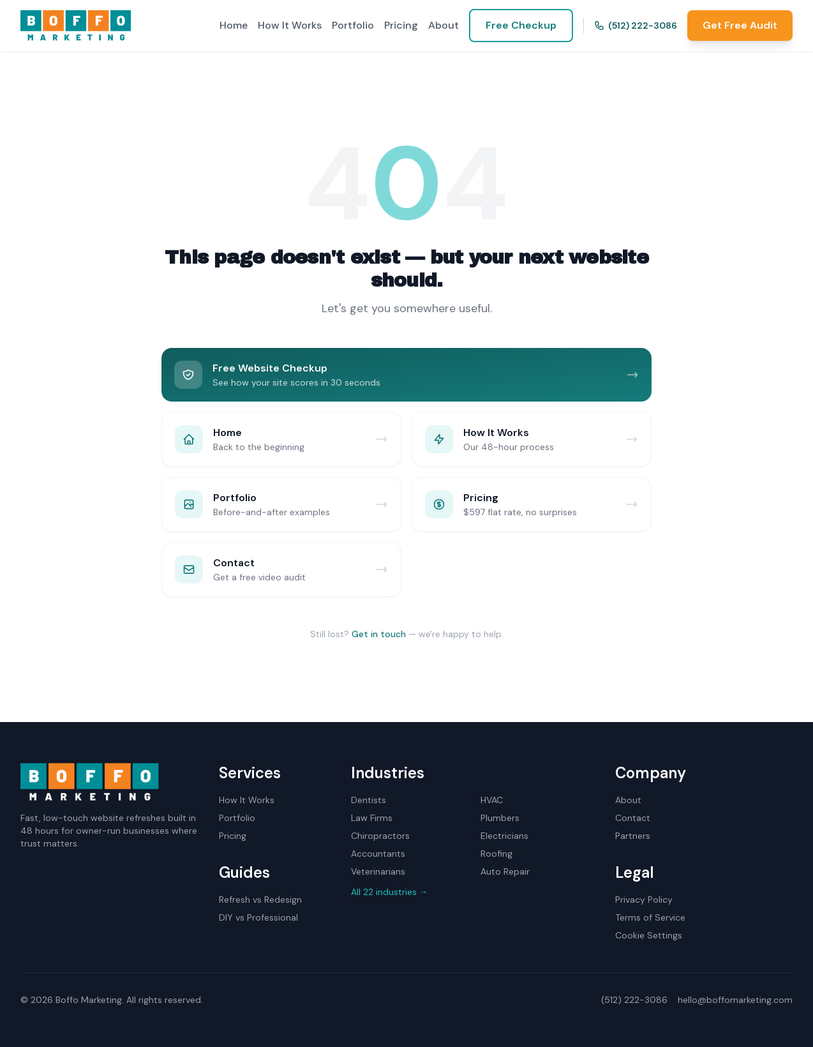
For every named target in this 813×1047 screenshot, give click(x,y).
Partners (632, 835)
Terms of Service (650, 917)
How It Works (290, 25)
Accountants (378, 853)
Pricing (401, 25)
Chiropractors (380, 835)
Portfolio (353, 25)
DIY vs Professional (258, 917)
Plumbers (500, 818)
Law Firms (371, 818)
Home (234, 25)
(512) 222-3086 (635, 25)
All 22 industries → (389, 892)
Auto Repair (505, 871)
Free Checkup (521, 25)
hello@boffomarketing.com (735, 1000)
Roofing (496, 853)
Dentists (368, 800)
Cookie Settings (648, 935)
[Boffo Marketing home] (75, 25)
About (443, 25)
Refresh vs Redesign (260, 899)
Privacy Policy (644, 899)
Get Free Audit (740, 25)
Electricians (504, 835)
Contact (632, 818)
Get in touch (379, 634)
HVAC (492, 800)
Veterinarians (378, 871)
